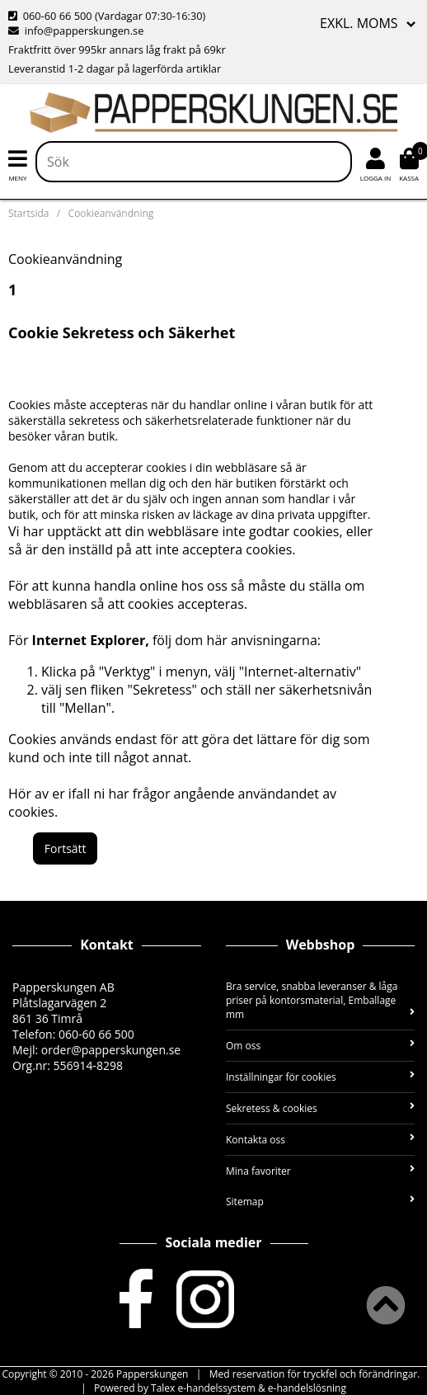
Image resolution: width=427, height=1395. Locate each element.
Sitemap (320, 1202)
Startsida (28, 213)
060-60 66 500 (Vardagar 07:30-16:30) (106, 15)
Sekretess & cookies (320, 1108)
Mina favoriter (320, 1171)
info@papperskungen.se (75, 30)
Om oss (320, 1046)
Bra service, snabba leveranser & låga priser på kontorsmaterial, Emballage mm (320, 1000)
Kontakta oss (320, 1140)
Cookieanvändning (111, 213)
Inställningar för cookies (320, 1077)
